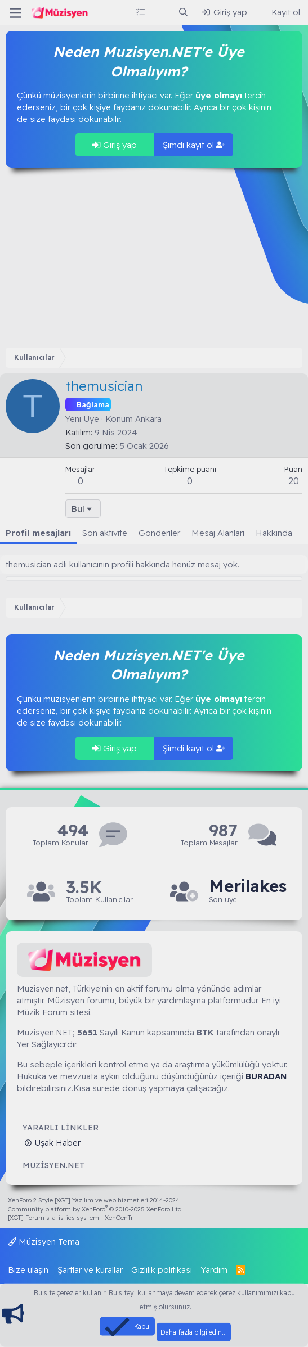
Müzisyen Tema (43, 1241)
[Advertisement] (154, 257)
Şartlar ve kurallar (90, 1269)
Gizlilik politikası (161, 1269)
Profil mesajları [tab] (38, 533)
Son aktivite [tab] (104, 533)
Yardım (214, 1269)
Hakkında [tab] (274, 533)
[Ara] (183, 12)
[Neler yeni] (161, 12)
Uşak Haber (56, 1142)
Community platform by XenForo (96, 1209)
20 (293, 480)
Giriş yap (114, 144)
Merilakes (248, 886)
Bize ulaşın (28, 1269)
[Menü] (15, 13)
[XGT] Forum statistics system (70, 1218)
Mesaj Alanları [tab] (217, 533)
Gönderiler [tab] (159, 533)
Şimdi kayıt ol (194, 144)
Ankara (148, 418)
